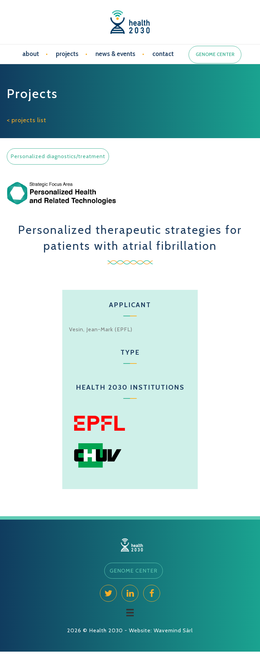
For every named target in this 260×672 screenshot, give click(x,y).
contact (163, 54)
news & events (115, 54)
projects (67, 54)
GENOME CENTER (215, 54)
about (30, 54)
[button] (133, 571)
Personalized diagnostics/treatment (57, 156)
